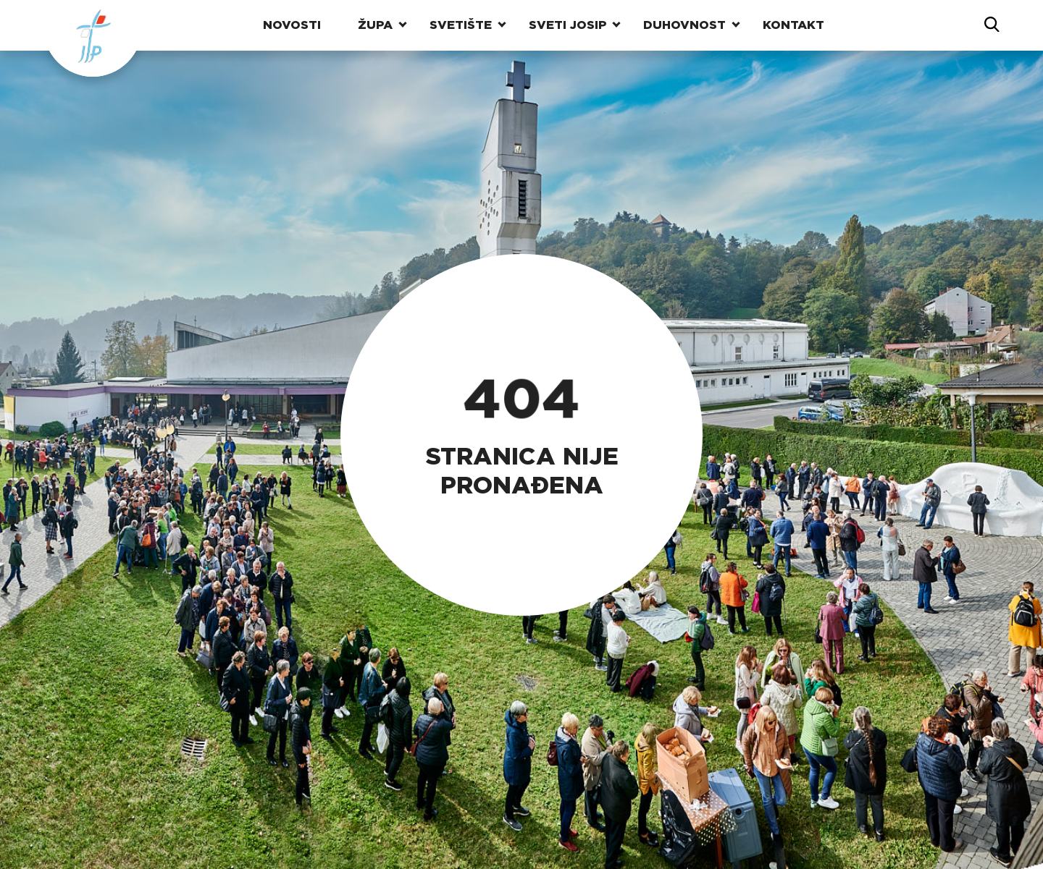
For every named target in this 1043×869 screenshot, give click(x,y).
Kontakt (793, 25)
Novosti (292, 25)
